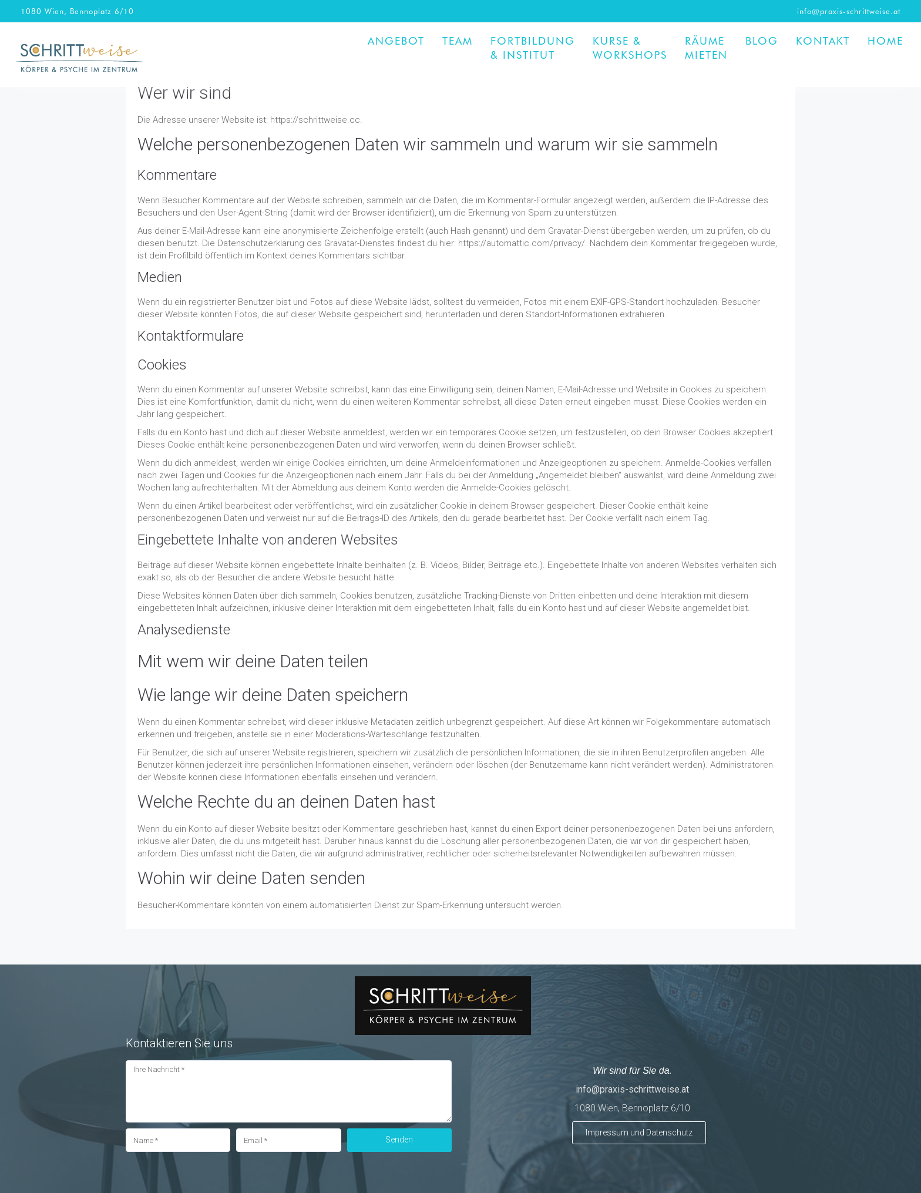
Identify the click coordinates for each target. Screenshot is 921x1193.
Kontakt (823, 41)
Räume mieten (706, 47)
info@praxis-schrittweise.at (848, 11)
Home (885, 41)
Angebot (396, 41)
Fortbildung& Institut (532, 47)
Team (457, 41)
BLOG (761, 41)
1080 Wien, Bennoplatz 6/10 (77, 11)
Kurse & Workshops (630, 47)
